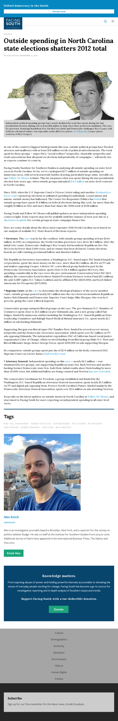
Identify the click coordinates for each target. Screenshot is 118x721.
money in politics (41, 423)
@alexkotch (9, 522)
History (59, 665)
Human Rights (59, 672)
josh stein (47, 427)
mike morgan (11, 427)
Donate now (59, 11)
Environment (59, 659)
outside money (61, 423)
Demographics (59, 639)
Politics (8, 34)
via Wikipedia (80, 131)
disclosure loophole (15, 220)
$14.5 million (77, 181)
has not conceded (99, 371)
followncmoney (19, 423)
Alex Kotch (12, 55)
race (27, 238)
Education (59, 652)
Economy (59, 646)
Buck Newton (63, 427)
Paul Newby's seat (54, 353)
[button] (113, 21)
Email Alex (13, 553)
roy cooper (79, 423)
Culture (59, 633)
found (97, 199)
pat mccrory (95, 423)
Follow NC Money (19, 178)
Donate (58, 609)
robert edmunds (30, 427)
